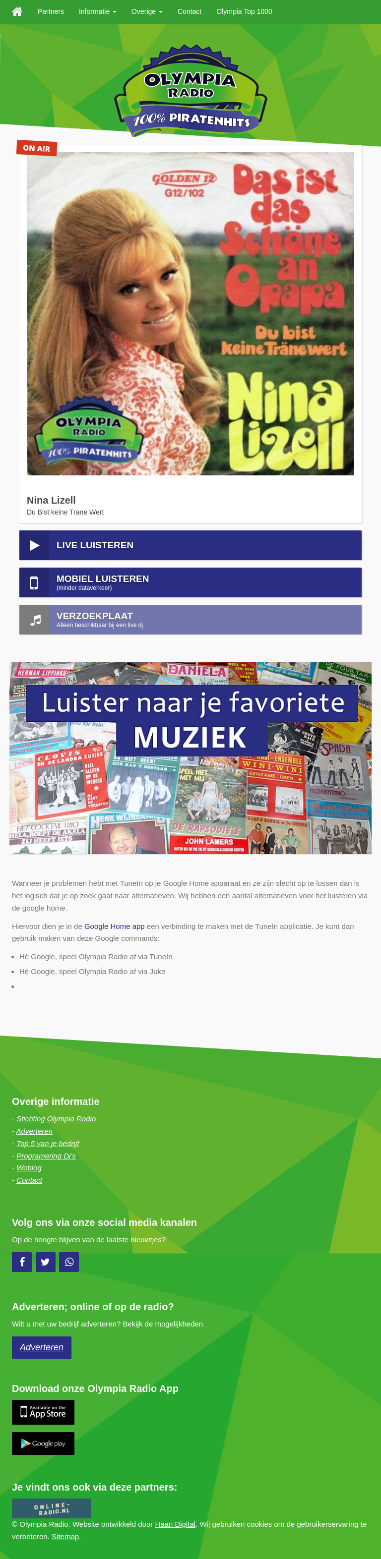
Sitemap (65, 1536)
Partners (51, 11)
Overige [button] (147, 11)
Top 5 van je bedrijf (47, 1143)
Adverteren (34, 1131)
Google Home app (114, 926)
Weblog (29, 1167)
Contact (189, 11)
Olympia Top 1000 (244, 11)
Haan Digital (175, 1524)
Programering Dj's (46, 1156)
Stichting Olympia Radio (56, 1118)
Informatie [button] (98, 11)
